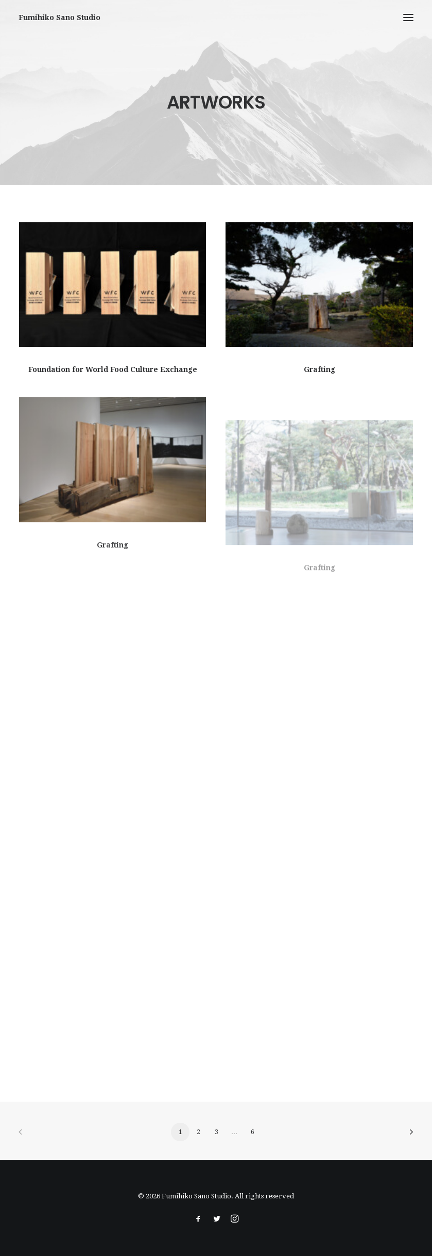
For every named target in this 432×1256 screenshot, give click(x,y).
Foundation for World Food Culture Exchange (112, 369)
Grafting (319, 370)
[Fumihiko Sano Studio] (59, 17)
